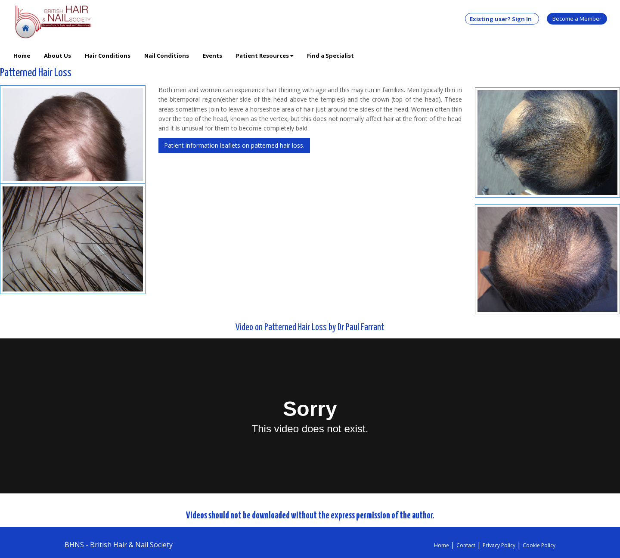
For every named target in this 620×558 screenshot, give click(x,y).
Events (212, 55)
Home (21, 55)
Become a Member (576, 18)
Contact (465, 545)
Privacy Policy (499, 545)
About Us (57, 55)
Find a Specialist (330, 55)
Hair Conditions (107, 55)
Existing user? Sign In (502, 19)
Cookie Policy (539, 545)
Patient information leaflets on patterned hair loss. (234, 145)
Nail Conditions (166, 55)
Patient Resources (264, 55)
